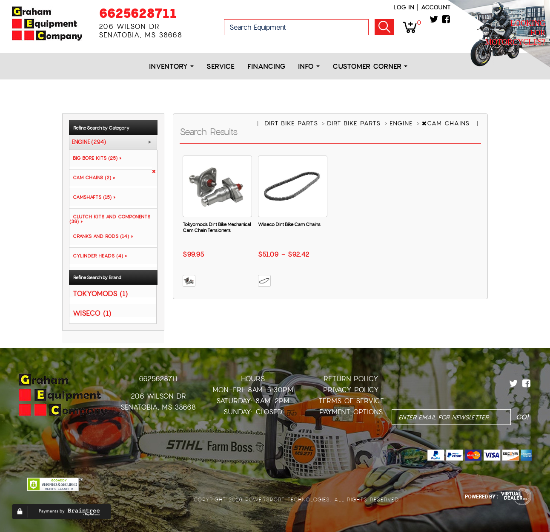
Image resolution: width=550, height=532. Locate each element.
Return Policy (351, 378)
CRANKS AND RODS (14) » (101, 236)
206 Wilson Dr (158, 396)
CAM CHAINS (447, 123)
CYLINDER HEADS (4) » (98, 256)
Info (309, 66)
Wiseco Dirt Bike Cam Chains (289, 224)
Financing (266, 66)
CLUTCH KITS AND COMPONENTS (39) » (109, 219)
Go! (384, 27)
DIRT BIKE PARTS (292, 123)
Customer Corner (369, 66)
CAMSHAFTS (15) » (92, 197)
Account (436, 7)
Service (220, 66)
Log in (403, 7)
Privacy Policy (351, 389)
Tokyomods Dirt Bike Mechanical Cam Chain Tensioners (217, 227)
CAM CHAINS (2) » (92, 178)
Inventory (171, 66)
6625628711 (138, 13)
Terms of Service (351, 400)
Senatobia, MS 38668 (158, 407)
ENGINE (402, 123)
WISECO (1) (92, 313)
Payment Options (351, 411)
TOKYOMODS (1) (100, 293)
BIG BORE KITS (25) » (95, 158)
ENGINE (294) (89, 142)
